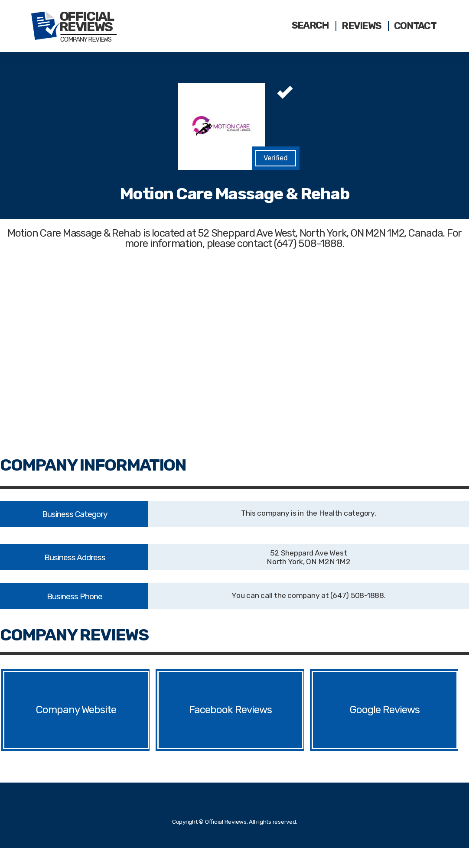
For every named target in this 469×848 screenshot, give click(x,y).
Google (365, 710)
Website (98, 710)
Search (310, 25)
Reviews (361, 26)
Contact (415, 26)
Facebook (211, 710)
